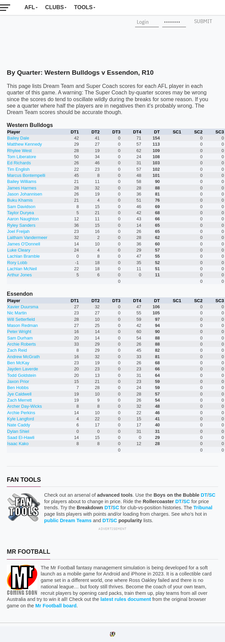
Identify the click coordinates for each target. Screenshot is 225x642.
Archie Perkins (21, 412)
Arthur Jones (19, 274)
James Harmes (21, 187)
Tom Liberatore (21, 156)
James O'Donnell (23, 243)
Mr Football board (56, 605)
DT (204, 495)
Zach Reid (17, 350)
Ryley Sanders (21, 225)
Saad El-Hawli (20, 437)
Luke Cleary (18, 250)
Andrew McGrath (23, 356)
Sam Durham (20, 338)
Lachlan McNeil (22, 268)
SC (212, 495)
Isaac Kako (18, 443)
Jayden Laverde (22, 368)
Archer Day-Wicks (24, 406)
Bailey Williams (21, 181)
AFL (29, 7)
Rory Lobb (17, 262)
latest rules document (125, 599)
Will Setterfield (21, 319)
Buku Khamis (20, 200)
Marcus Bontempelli (26, 175)
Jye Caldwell (19, 394)
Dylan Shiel (18, 431)
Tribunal (202, 507)
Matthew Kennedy (24, 144)
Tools (83, 7)
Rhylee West (19, 150)
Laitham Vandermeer (27, 237)
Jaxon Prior (18, 381)
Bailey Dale (18, 138)
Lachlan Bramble (23, 256)
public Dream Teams (68, 520)
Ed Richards (19, 162)
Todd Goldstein (21, 375)
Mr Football (28, 551)
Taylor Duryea (20, 212)
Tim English (18, 169)
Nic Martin (17, 312)
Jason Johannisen (24, 194)
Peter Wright (19, 331)
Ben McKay (18, 362)
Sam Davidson (21, 206)
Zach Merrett (19, 400)
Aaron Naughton (23, 218)
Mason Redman (22, 325)
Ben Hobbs (18, 387)
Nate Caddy (18, 424)
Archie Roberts (21, 344)
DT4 (137, 131)
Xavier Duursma (22, 306)
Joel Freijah (18, 231)
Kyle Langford (20, 418)
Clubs (54, 7)
